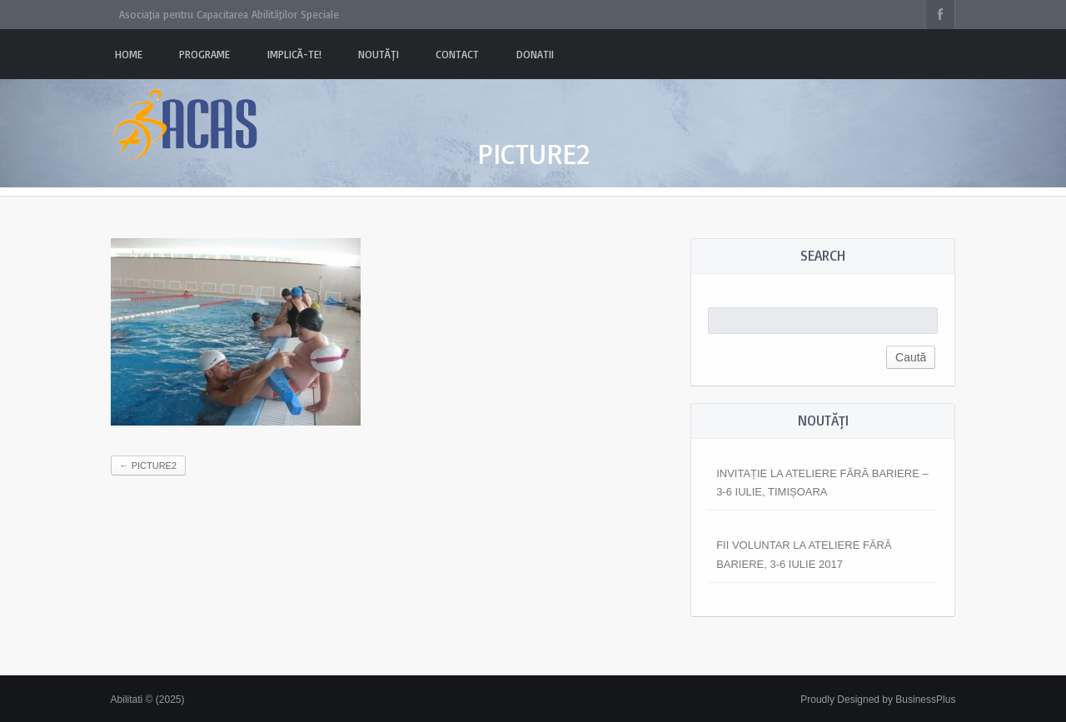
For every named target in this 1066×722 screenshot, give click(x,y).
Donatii (535, 54)
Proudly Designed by (877, 699)
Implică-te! (294, 54)
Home (128, 54)
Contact (457, 54)
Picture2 (148, 466)
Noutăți (378, 54)
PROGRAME (204, 54)
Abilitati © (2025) (148, 699)
